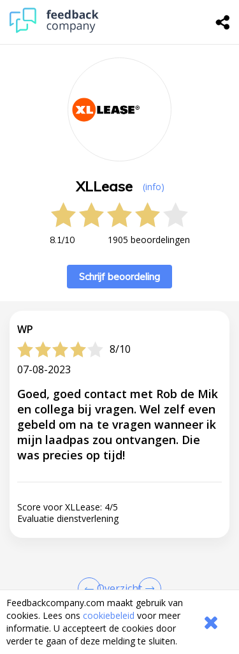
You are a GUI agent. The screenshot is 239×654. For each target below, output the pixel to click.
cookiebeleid (108, 615)
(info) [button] (153, 187)
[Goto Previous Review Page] (92, 588)
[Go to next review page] (147, 588)
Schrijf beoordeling (119, 277)
